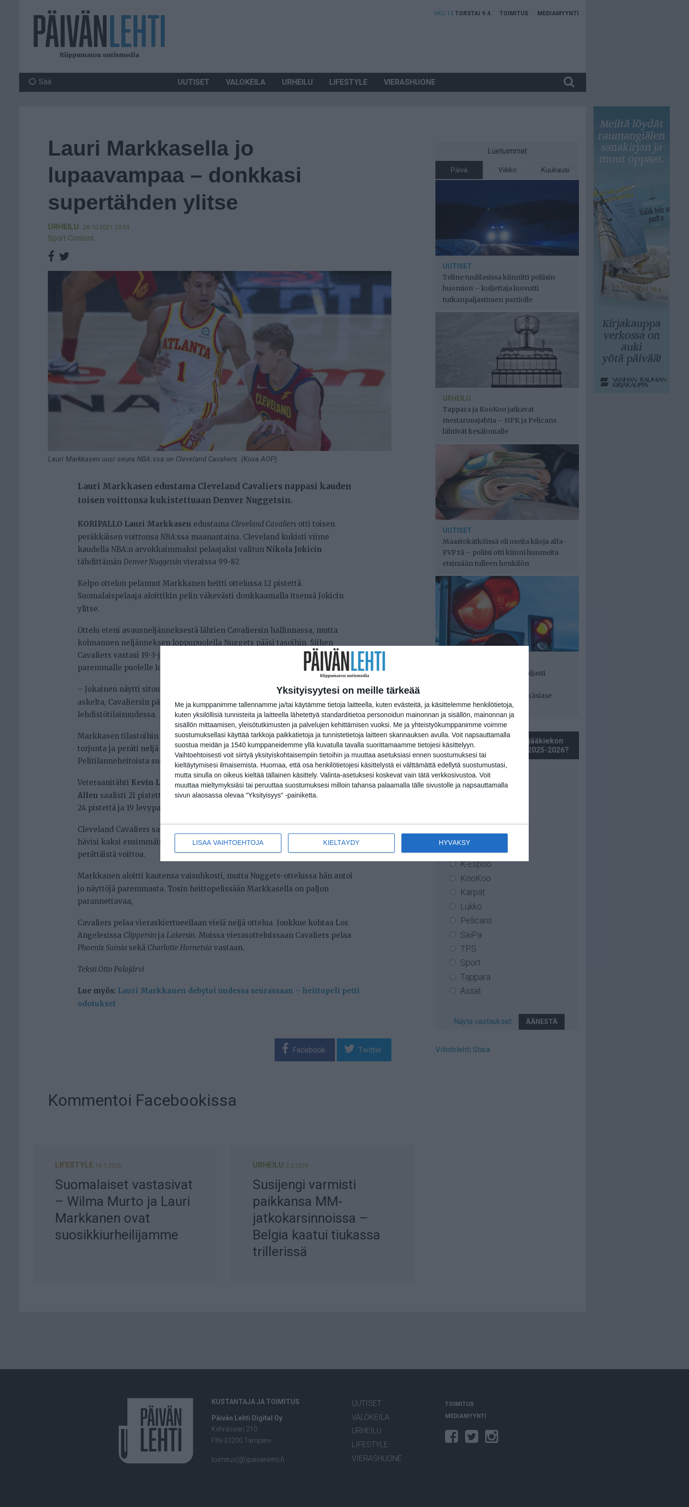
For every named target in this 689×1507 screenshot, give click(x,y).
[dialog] (344, 754)
